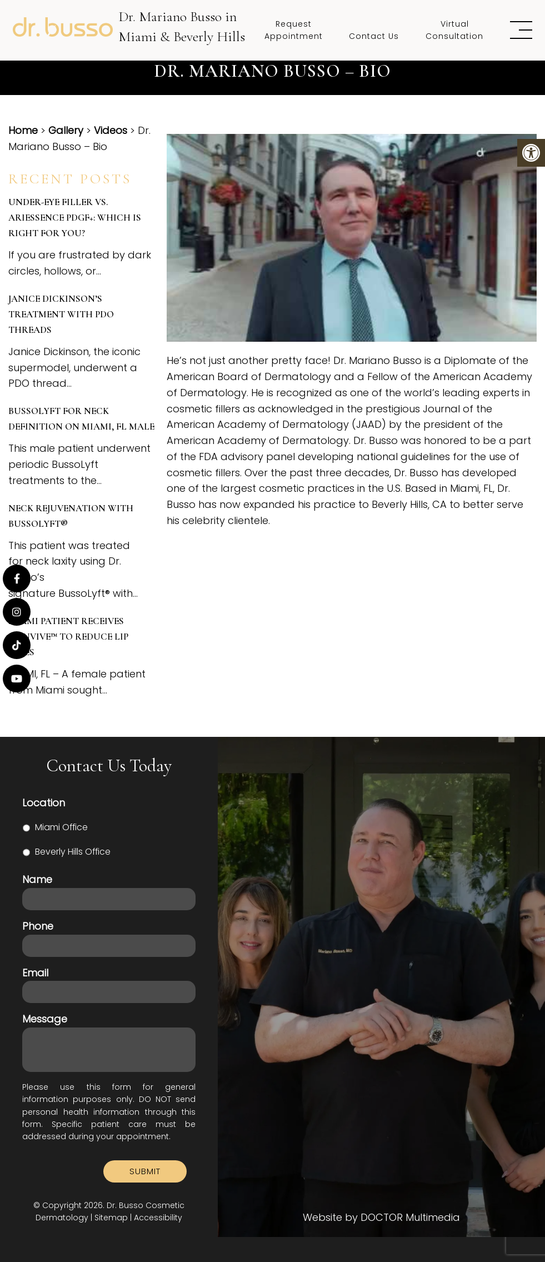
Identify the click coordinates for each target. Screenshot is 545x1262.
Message (44, 1018)
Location (43, 802)
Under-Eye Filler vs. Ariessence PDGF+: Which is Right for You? (74, 217)
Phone (37, 926)
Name (37, 879)
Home (23, 130)
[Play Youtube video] (352, 238)
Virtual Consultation (454, 30)
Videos (110, 130)
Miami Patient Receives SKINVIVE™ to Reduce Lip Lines (68, 636)
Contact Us (374, 36)
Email (35, 972)
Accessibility (158, 1217)
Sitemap (111, 1217)
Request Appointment (293, 30)
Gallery (65, 130)
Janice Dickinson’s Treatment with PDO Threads (61, 314)
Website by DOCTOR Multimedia (381, 1218)
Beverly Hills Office (73, 851)
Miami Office (61, 827)
